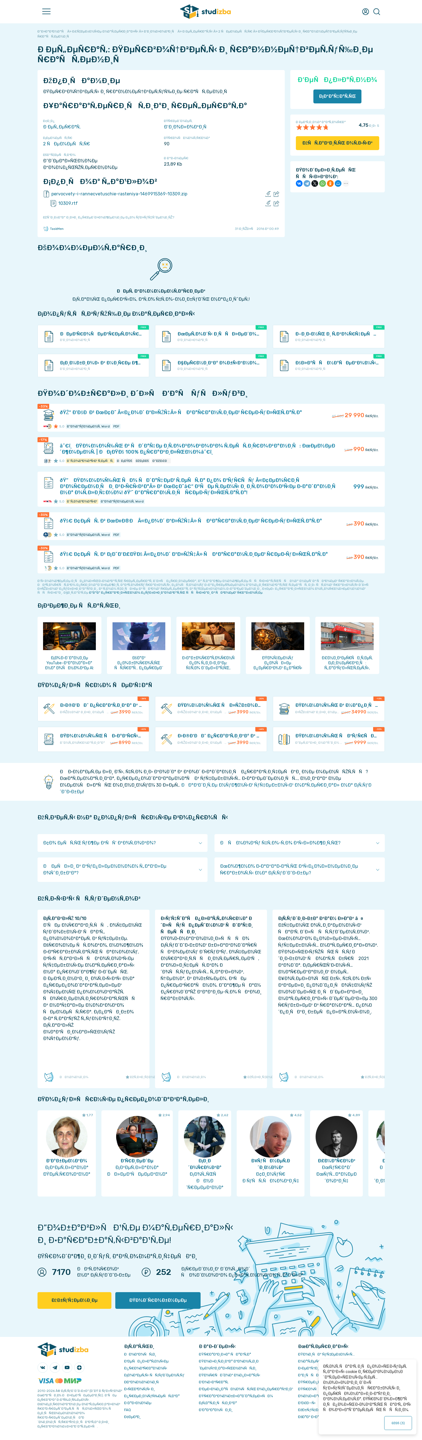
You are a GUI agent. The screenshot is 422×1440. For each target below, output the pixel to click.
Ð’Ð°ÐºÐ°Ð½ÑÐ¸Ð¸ (216, 1410)
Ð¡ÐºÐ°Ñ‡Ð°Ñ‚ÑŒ (337, 96)
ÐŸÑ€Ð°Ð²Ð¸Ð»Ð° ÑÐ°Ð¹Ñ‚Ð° (225, 1354)
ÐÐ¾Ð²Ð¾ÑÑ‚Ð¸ (140, 1354)
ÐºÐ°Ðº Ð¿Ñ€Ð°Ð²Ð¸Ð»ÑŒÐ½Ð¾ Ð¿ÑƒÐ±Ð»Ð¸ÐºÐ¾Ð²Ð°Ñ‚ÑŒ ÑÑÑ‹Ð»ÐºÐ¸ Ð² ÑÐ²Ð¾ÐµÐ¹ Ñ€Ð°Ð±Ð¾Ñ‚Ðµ (176, 593)
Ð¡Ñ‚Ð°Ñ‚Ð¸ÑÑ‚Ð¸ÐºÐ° (218, 1403)
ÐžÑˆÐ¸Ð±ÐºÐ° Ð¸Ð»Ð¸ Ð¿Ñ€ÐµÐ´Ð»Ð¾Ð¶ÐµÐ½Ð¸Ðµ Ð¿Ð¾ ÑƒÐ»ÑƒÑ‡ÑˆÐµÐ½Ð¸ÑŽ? (108, 217)
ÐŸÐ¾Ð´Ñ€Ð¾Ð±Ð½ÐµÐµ (158, 1300)
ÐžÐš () (398, 1423)
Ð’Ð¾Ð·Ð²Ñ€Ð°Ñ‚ (213, 1382)
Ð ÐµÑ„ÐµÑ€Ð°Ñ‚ (62, 127)
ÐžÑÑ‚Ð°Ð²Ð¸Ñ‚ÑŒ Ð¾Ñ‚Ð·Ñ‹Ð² (337, 143)
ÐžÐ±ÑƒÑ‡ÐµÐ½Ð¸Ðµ (74, 1300)
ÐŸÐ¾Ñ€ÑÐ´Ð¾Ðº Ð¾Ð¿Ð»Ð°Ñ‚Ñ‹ (229, 1375)
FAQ (127, 1410)
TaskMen (53, 229)
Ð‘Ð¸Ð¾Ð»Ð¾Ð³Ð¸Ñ (187, 127)
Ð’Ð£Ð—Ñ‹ (307, 1403)
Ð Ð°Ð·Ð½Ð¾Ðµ (137, 1403)
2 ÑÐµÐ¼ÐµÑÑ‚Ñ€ (66, 143)
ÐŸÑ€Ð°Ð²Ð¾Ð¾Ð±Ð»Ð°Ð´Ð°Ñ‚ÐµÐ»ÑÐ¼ (236, 1396)
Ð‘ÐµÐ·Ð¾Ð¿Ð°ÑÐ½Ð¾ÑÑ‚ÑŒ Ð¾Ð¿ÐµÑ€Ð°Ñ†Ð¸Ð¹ (246, 1389)
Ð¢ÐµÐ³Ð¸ (132, 1417)
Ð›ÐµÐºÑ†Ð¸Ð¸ (310, 1368)
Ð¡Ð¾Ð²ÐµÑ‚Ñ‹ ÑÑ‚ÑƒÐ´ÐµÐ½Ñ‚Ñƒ (154, 1375)
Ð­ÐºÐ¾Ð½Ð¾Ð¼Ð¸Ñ (142, 1382)
